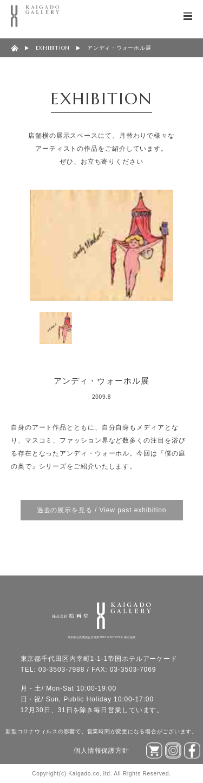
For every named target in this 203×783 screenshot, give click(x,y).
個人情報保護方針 (101, 750)
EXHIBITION (53, 48)
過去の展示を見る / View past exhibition (102, 510)
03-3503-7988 (61, 669)
